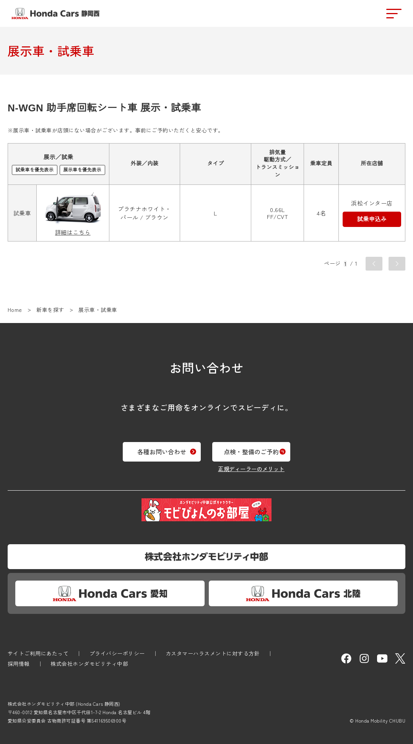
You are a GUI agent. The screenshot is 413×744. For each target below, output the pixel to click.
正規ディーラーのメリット (259, 466)
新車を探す (50, 309)
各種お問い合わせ (154, 448)
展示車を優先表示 (82, 170)
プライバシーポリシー (117, 653)
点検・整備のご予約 (258, 448)
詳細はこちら (73, 232)
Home (15, 309)
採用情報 (19, 663)
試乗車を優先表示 (34, 170)
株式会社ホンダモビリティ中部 (89, 663)
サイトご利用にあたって (38, 653)
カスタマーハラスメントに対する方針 (213, 653)
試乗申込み (372, 219)
